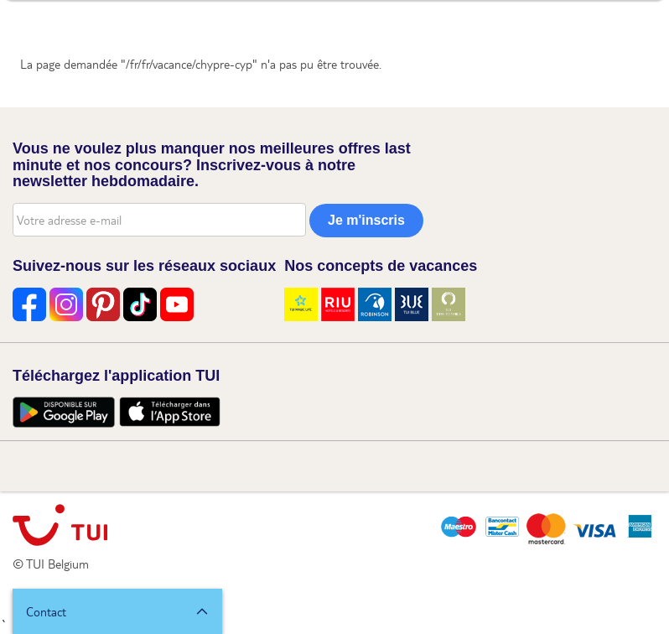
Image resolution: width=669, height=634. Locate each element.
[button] (117, 611)
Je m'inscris (366, 220)
